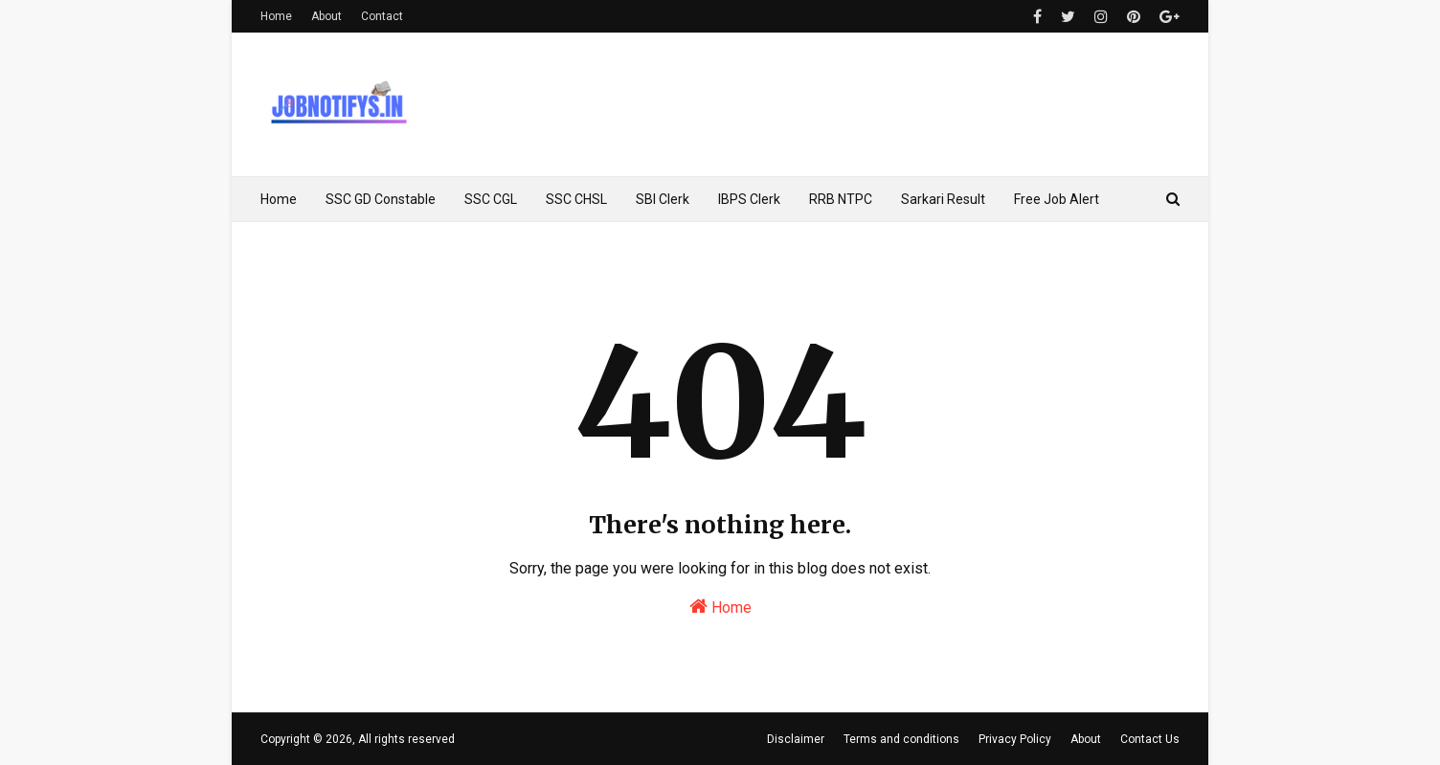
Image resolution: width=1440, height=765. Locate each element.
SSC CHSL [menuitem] (576, 199)
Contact (382, 16)
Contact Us (1150, 739)
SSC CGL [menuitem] (490, 199)
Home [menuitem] (278, 199)
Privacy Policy (1015, 739)
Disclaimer (795, 739)
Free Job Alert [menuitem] (1056, 199)
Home (276, 16)
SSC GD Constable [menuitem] (381, 199)
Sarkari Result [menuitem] (943, 199)
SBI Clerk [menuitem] (662, 199)
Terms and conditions (901, 739)
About (326, 16)
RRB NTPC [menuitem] (840, 199)
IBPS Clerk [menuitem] (749, 199)
